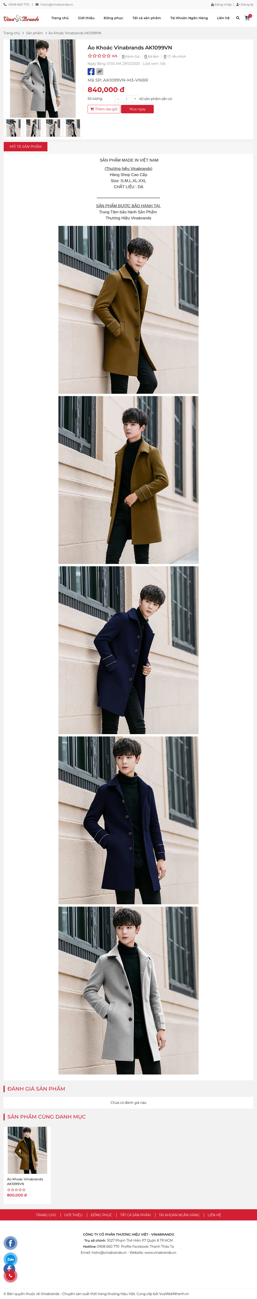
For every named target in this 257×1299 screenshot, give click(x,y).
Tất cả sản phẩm (146, 18)
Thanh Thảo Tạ (162, 1246)
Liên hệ (223, 18)
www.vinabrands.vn (160, 1253)
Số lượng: (95, 99)
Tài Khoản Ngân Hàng (189, 18)
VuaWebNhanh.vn (174, 1294)
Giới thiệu (86, 18)
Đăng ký (244, 4)
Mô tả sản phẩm (26, 146)
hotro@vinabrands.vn (57, 4)
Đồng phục (113, 18)
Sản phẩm (34, 33)
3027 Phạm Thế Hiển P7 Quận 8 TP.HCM (140, 1240)
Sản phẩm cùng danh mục (46, 1117)
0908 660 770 (18, 4)
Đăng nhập (221, 4)
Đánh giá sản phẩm (36, 1089)
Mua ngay (137, 109)
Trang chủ (60, 18)
